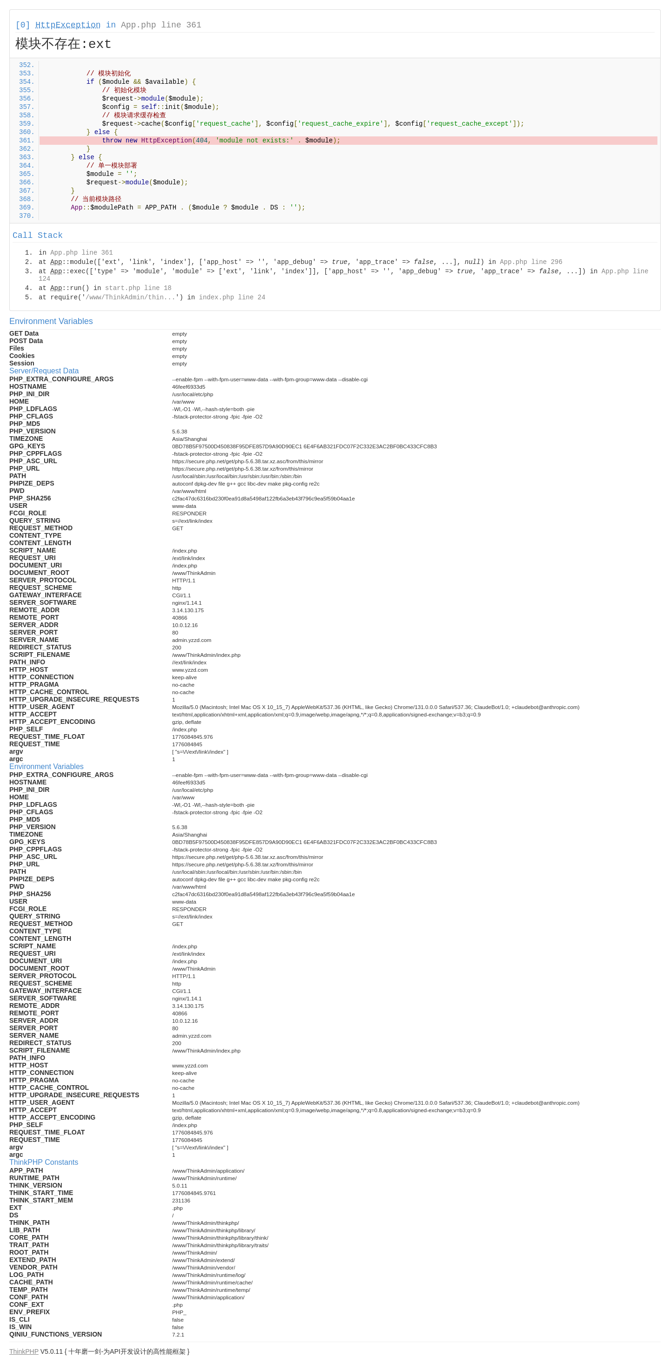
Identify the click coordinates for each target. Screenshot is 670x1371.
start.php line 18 (138, 288)
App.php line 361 (161, 25)
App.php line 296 (531, 262)
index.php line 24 (232, 297)
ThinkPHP (24, 1351)
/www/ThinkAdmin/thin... (130, 297)
